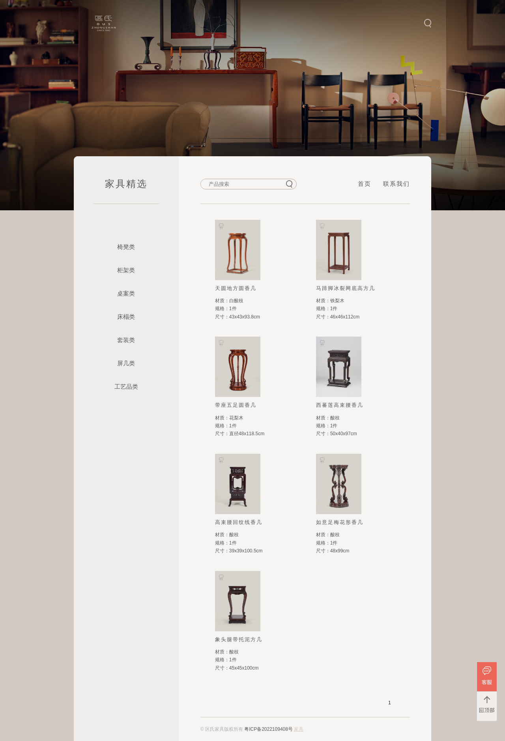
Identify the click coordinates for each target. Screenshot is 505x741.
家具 (298, 729)
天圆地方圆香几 (235, 288)
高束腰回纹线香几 (238, 522)
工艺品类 (126, 386)
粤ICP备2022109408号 (268, 729)
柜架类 (126, 270)
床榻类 (126, 316)
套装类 (126, 340)
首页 (364, 183)
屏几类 (126, 363)
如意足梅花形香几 (339, 522)
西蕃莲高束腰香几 (339, 405)
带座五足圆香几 (235, 405)
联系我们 (396, 183)
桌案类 (126, 293)
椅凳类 (126, 246)
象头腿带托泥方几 (238, 639)
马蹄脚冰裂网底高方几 (345, 288)
